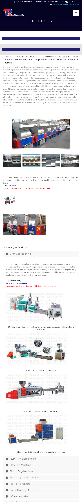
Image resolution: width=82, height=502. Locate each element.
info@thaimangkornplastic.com (66, 4)
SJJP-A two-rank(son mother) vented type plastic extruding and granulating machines (41, 328)
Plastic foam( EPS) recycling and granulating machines (41, 452)
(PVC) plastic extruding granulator (41, 370)
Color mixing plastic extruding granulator (41, 411)
